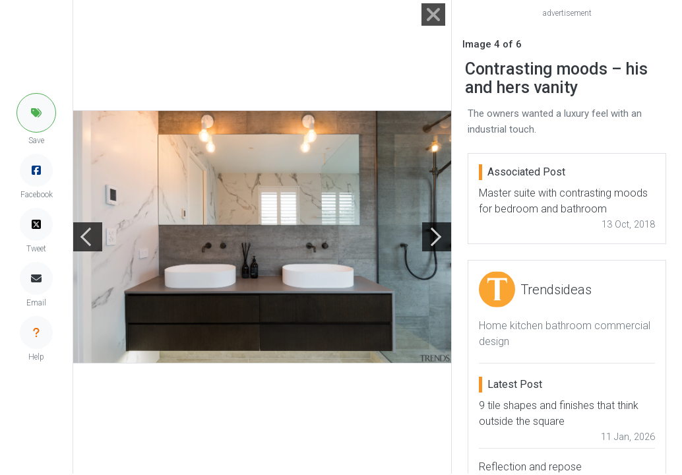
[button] (36, 113)
